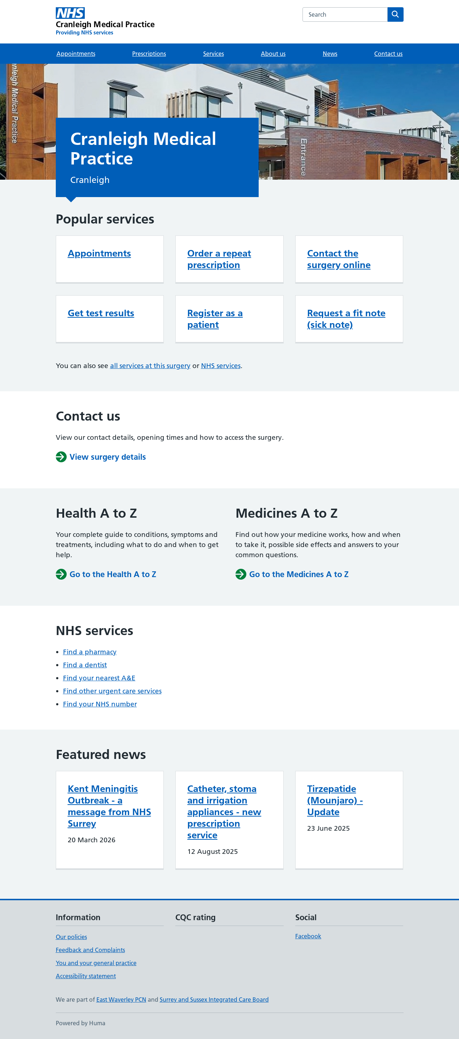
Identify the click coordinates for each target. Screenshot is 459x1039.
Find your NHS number (100, 704)
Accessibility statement (86, 976)
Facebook (308, 936)
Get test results (101, 313)
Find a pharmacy (90, 652)
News (330, 53)
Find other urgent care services (112, 691)
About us (273, 53)
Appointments (76, 53)
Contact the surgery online (339, 259)
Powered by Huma (80, 1023)
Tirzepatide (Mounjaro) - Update (335, 800)
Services (213, 53)
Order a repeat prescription (219, 259)
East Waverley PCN (121, 999)
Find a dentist (85, 665)
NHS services (221, 366)
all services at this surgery (150, 366)
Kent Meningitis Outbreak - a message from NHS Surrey (109, 806)
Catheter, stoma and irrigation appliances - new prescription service (224, 812)
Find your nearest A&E (99, 678)
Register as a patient (215, 318)
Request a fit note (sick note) (346, 318)
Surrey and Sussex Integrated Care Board (214, 999)
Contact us (388, 53)
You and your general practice (96, 963)
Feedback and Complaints (90, 950)
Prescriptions (149, 53)
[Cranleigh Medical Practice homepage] (105, 21)
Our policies (71, 936)
